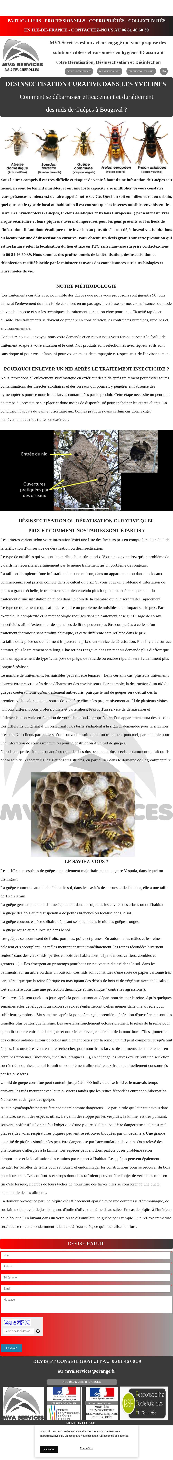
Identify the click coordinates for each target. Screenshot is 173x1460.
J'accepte (49, 1449)
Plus (164, 71)
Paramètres (86, 1449)
